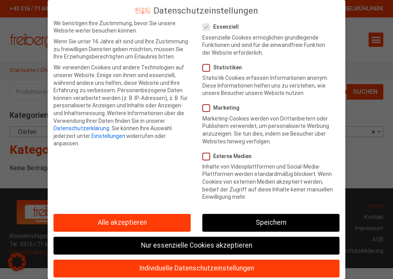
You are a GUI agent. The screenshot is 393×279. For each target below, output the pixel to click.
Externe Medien (229, 156)
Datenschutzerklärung (81, 128)
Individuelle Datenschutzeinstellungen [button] (196, 268)
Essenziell (223, 27)
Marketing (223, 108)
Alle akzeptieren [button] (122, 222)
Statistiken (224, 67)
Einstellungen (108, 136)
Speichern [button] (271, 222)
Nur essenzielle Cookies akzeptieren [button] (196, 245)
